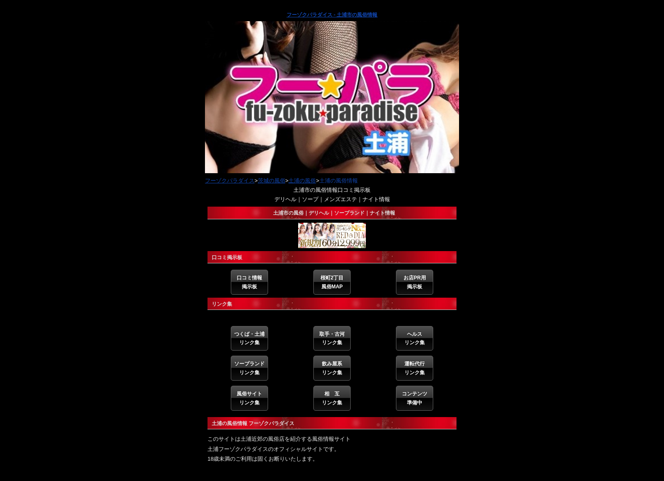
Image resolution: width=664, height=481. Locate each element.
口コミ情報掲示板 (249, 282)
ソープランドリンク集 (249, 368)
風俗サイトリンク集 (249, 398)
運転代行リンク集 (414, 368)
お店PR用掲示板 (415, 282)
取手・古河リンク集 (332, 338)
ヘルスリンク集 (414, 338)
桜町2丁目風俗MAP (332, 282)
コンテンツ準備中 (414, 398)
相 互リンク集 (332, 398)
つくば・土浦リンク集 (249, 338)
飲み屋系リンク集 (332, 368)
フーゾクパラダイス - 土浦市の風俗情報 (332, 15)
